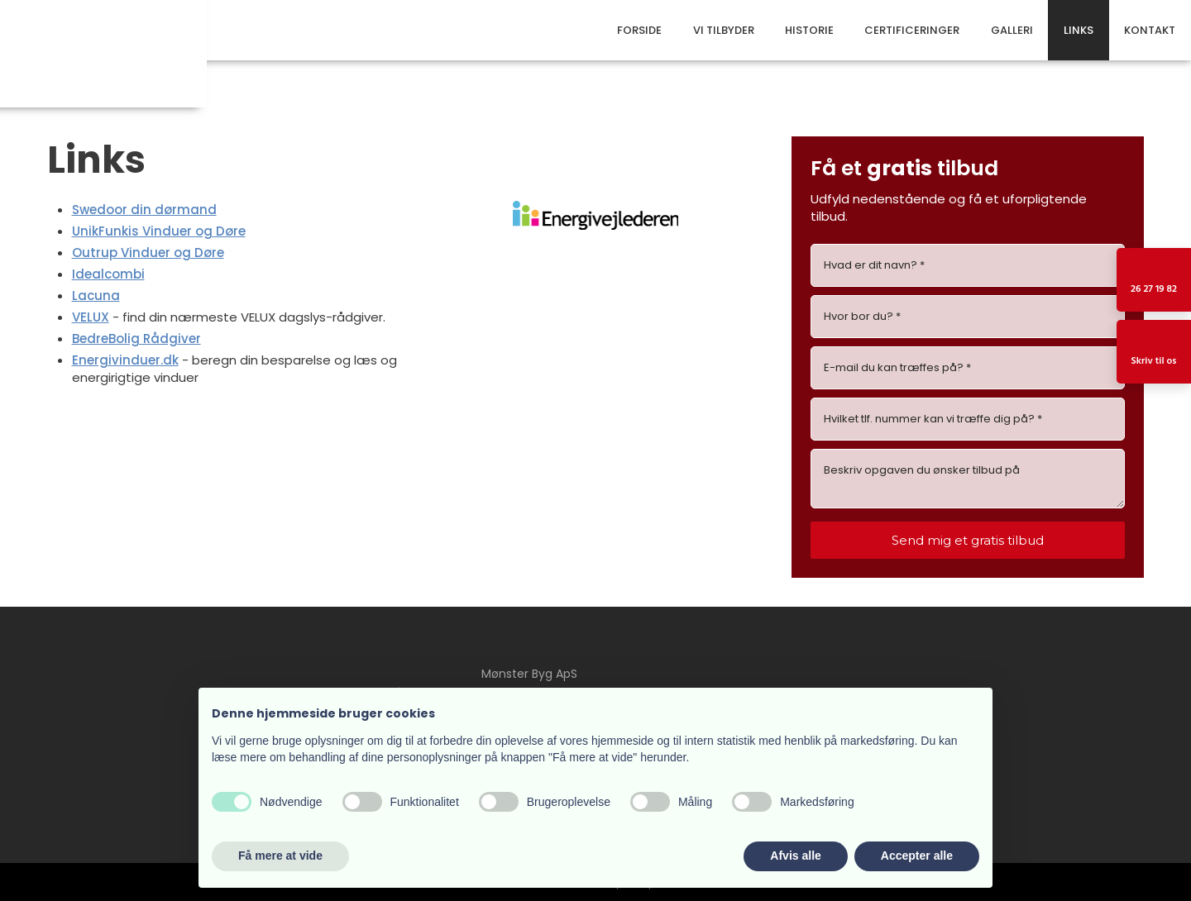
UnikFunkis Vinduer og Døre (159, 231)
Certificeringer (911, 30)
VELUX (90, 317)
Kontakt (1149, 30)
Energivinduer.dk (125, 360)
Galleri (1012, 30)
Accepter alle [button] (917, 855)
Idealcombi (108, 274)
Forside (639, 30)
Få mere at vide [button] (280, 855)
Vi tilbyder (723, 30)
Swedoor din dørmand (144, 209)
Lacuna (96, 295)
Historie (809, 30)
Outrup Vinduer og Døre (148, 252)
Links (1078, 30)
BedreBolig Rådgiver (136, 338)
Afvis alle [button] (795, 855)
